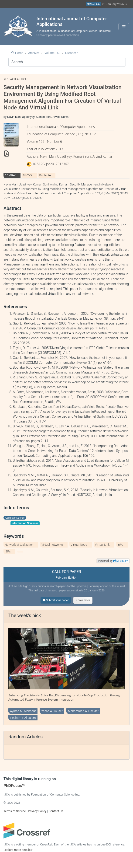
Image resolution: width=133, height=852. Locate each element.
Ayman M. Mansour (23, 711)
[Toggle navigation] (124, 26)
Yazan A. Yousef (52, 711)
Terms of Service (14, 811)
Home (19, 53)
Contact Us (55, 811)
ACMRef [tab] (10, 175)
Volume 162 (52, 53)
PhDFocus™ (14, 786)
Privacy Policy (37, 811)
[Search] (67, 62)
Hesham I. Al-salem (23, 717)
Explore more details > (18, 850)
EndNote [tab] (45, 175)
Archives (34, 53)
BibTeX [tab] (27, 175)
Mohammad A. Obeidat (83, 711)
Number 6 (71, 53)
